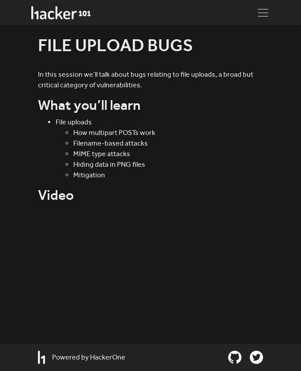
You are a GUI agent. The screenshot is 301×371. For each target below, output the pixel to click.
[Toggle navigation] (263, 12)
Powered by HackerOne (81, 357)
